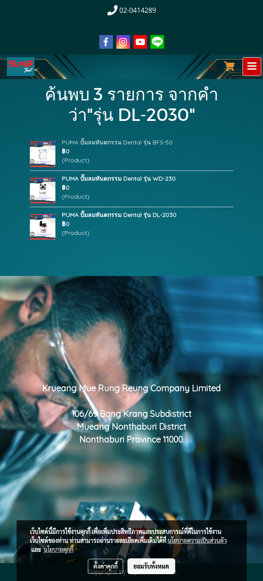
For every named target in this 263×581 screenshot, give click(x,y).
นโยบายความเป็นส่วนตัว (197, 540)
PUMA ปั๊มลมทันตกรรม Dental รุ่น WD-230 (119, 178)
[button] (209, 66)
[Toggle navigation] (252, 66)
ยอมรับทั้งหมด (151, 566)
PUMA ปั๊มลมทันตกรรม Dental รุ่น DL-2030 (119, 215)
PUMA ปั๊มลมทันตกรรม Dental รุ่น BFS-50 (117, 142)
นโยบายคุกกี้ (58, 549)
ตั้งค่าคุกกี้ (105, 566)
